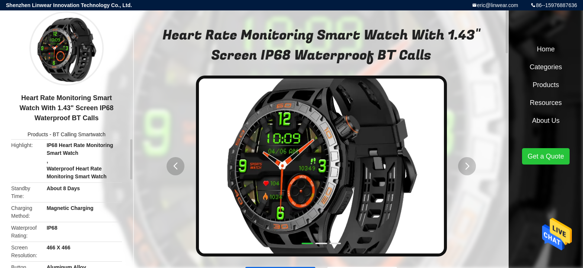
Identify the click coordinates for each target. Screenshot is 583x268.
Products (38, 134)
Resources (546, 102)
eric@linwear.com (497, 5)
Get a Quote (546, 156)
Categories (545, 67)
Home (546, 49)
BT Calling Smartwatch (79, 134)
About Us (546, 120)
